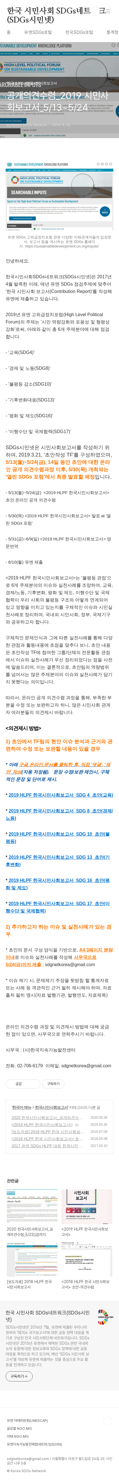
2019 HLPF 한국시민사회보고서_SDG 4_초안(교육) (61, 795)
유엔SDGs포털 (38, 32)
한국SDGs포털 (79, 32)
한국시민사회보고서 (51, 1107)
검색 (95, 11)
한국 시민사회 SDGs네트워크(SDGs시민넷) (56, 11)
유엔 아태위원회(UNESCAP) (27, 1420)
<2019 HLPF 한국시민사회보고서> (42, 1124)
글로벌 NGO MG (19, 1428)
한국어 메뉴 (21, 1107)
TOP (107, 1421)
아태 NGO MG (18, 1436)
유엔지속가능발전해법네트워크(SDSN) (34, 1444)
